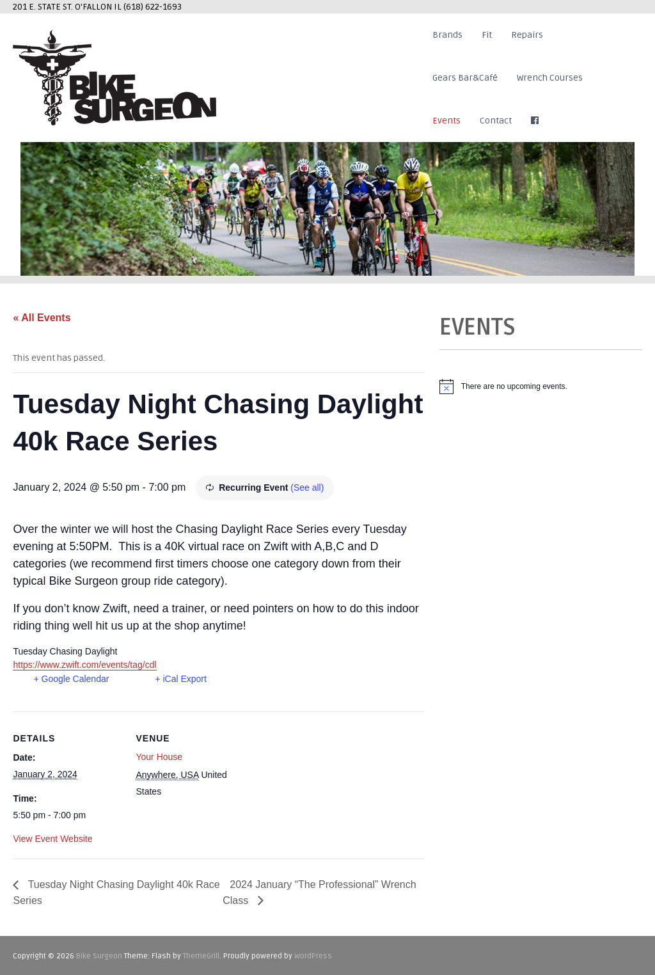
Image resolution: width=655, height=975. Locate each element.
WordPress (313, 956)
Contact (496, 120)
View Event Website (52, 839)
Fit (487, 34)
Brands (447, 34)
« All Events (41, 317)
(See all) (307, 487)
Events (446, 120)
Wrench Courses (550, 77)
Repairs (527, 34)
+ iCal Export (181, 679)
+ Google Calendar (71, 679)
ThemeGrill (201, 956)
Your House (159, 757)
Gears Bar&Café (465, 77)
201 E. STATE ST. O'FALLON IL (68, 6)
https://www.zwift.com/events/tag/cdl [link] (84, 665)
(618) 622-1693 (152, 6)
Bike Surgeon (99, 956)
